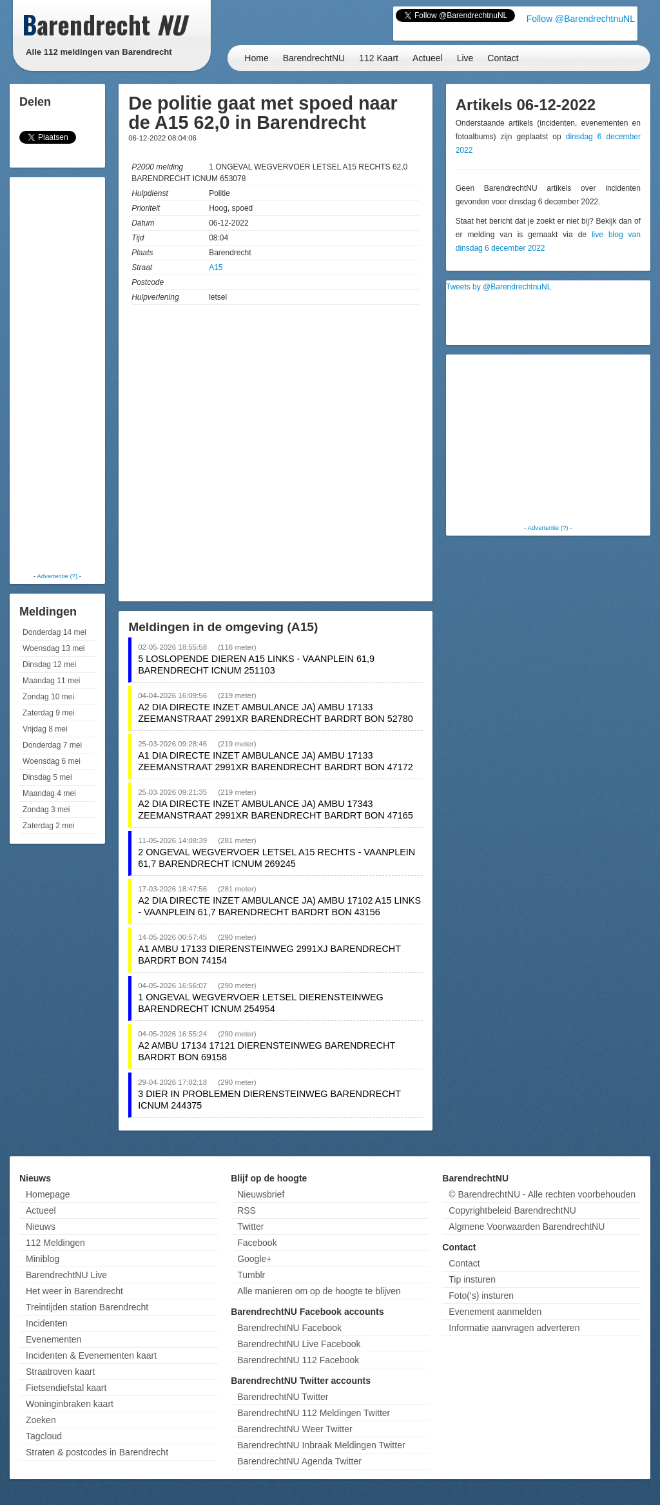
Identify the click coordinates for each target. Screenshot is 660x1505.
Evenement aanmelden (495, 1311)
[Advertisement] (64, 373)
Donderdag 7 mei (52, 745)
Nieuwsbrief (260, 1194)
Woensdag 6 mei (52, 761)
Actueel (427, 58)
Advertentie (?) (57, 575)
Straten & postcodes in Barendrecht (97, 1452)
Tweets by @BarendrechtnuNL (499, 286)
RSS (246, 1210)
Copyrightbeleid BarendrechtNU (512, 1210)
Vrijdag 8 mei (45, 728)
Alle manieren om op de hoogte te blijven (319, 1291)
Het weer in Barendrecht (74, 1291)
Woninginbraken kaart (69, 1404)
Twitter (250, 1226)
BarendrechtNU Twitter (282, 1397)
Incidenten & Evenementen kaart (91, 1355)
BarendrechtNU (314, 58)
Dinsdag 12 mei (49, 664)
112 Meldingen (55, 1243)
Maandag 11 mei (51, 680)
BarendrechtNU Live (66, 1275)
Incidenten (47, 1323)
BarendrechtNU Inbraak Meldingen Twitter (321, 1445)
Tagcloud (44, 1436)
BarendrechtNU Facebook (289, 1328)
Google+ (254, 1259)
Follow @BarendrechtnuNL (581, 19)
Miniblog (42, 1259)
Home (256, 58)
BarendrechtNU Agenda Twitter (299, 1461)
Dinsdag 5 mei (47, 777)
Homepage (48, 1194)
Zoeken (41, 1420)
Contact (502, 58)
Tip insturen (472, 1279)
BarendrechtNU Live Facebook (298, 1344)
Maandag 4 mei (49, 793)
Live (465, 58)
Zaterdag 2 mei (49, 825)
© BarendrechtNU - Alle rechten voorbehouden (542, 1194)
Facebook (257, 1243)
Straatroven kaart (60, 1371)
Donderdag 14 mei (54, 632)
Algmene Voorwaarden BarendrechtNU (527, 1226)
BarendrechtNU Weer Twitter (294, 1429)
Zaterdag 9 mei (49, 712)
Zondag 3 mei (46, 809)
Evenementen (53, 1339)
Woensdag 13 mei (54, 648)
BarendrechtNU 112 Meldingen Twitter (313, 1413)
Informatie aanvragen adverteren (514, 1328)
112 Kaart (378, 58)
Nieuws (40, 1226)
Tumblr (251, 1275)
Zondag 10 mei (48, 696)
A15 (215, 267)
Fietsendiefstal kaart (66, 1388)
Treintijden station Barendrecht (87, 1307)
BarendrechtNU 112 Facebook (298, 1360)
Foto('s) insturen (481, 1295)
